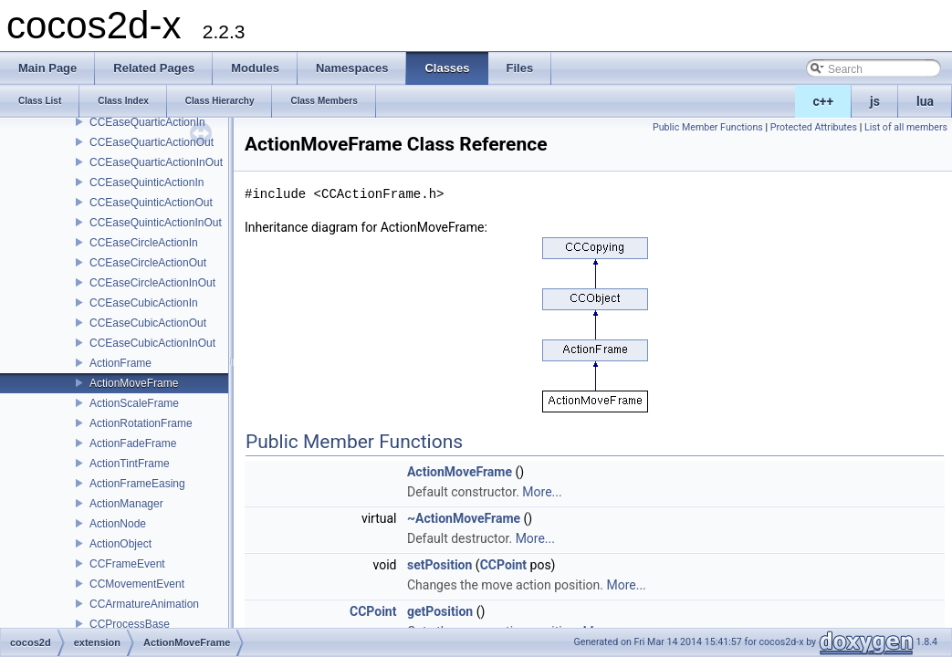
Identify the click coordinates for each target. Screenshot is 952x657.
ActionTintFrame (129, 463)
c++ (823, 101)
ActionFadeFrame (132, 443)
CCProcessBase (129, 624)
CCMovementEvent (136, 584)
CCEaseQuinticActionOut (151, 202)
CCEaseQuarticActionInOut (156, 162)
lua (925, 101)
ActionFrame (120, 363)
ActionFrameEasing (137, 483)
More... (541, 492)
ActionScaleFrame (134, 403)
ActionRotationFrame (141, 423)
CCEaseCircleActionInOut (152, 282)
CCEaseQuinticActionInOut (155, 222)
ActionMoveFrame (133, 383)
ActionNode (117, 523)
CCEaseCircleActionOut (147, 262)
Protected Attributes (813, 127)
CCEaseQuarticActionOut (151, 142)
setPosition (439, 565)
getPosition (440, 611)
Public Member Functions (708, 127)
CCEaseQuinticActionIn (146, 182)
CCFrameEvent (127, 564)
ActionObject (120, 543)
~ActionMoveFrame (463, 518)
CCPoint (503, 565)
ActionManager (126, 503)
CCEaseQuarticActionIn (147, 122)
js (875, 101)
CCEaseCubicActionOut (147, 323)
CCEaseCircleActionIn (143, 242)
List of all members (905, 127)
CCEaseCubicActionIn (143, 303)
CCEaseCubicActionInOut (152, 343)
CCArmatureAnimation (144, 604)
